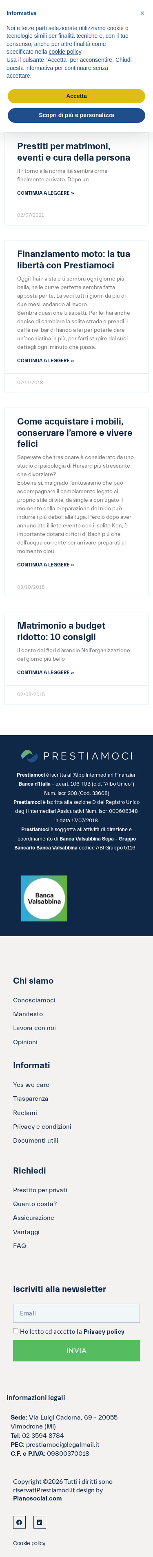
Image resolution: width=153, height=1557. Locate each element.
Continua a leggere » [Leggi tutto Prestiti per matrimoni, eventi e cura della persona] (45, 193)
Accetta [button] (76, 96)
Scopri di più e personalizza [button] (76, 115)
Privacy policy (104, 1331)
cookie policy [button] (65, 51)
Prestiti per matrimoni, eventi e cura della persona (73, 152)
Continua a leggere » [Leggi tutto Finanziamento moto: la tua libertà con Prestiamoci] (45, 361)
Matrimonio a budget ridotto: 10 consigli (61, 631)
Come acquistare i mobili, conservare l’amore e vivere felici (75, 433)
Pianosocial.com (37, 1498)
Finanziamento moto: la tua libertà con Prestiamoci (73, 260)
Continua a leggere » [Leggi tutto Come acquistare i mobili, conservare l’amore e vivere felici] (45, 565)
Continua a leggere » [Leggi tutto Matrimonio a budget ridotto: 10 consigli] (45, 672)
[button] (142, 13)
